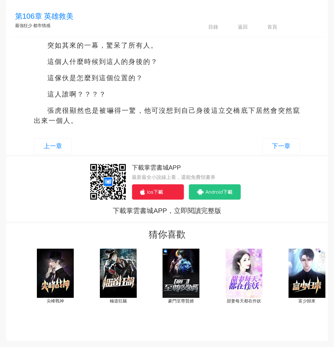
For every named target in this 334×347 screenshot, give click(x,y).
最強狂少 (23, 25)
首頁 (267, 27)
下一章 (281, 146)
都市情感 (41, 25)
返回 (237, 27)
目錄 (208, 27)
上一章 (53, 146)
